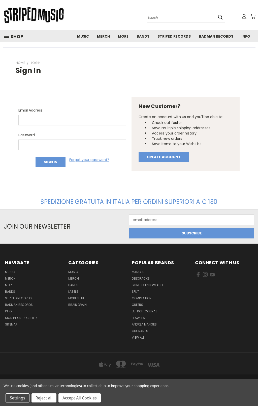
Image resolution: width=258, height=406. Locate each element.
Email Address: (30, 110)
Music (83, 36)
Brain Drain (77, 305)
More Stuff (77, 298)
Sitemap (11, 324)
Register (30, 318)
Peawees (138, 318)
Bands (143, 36)
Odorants (140, 331)
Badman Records (216, 36)
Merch (103, 36)
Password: (27, 135)
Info (245, 36)
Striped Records (174, 36)
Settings (17, 398)
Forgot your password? (89, 159)
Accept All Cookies (79, 398)
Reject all (44, 398)
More (123, 36)
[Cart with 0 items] (252, 16)
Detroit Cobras (144, 311)
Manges (138, 272)
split (135, 291)
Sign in (11, 318)
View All (138, 337)
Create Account (164, 156)
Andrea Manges (144, 324)
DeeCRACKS (141, 278)
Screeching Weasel (147, 285)
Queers (137, 305)
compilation (141, 298)
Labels (73, 291)
